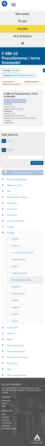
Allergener (15, 239)
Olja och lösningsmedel (15, 345)
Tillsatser (15, 314)
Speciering (15, 307)
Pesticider (15, 300)
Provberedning (12, 363)
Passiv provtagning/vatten (16, 351)
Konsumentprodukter (9, 428)
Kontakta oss (6, 401)
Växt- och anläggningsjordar (17, 375)
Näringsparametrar (18, 294)
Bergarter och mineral (14, 185)
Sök (22, 21)
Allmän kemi (16, 246)
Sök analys (22, 13)
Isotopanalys (6, 426)
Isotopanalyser (12, 215)
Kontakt (22, 28)
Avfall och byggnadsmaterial (17, 179)
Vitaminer (15, 321)
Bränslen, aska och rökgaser (17, 197)
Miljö (3, 414)
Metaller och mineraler (20, 273)
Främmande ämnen (19, 259)
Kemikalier (10, 227)
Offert (4, 406)
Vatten (9, 369)
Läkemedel (11, 334)
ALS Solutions (22, 36)
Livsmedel (10, 233)
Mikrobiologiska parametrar (21, 280)
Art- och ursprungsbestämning (22, 252)
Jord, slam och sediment (15, 221)
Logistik (4, 403)
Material (10, 339)
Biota (9, 191)
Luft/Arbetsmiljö (12, 328)
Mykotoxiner (16, 287)
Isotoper (15, 266)
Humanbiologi (12, 203)
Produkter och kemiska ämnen (17, 357)
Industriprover (12, 209)
